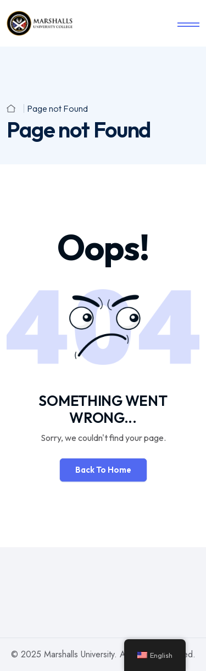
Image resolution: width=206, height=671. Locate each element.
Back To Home (103, 469)
